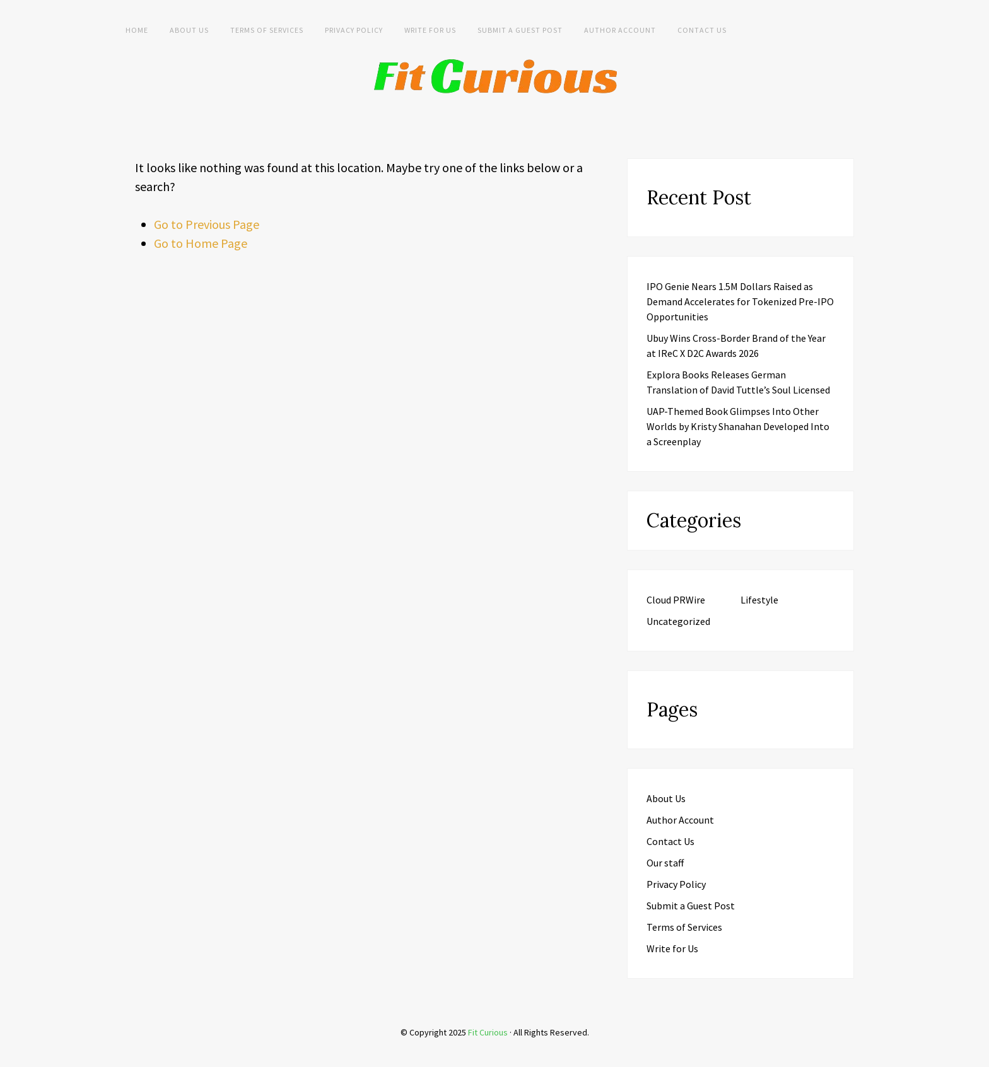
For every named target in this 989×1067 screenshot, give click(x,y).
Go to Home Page (200, 243)
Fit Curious (488, 1032)
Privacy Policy (354, 30)
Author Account (620, 30)
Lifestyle (759, 599)
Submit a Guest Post (520, 30)
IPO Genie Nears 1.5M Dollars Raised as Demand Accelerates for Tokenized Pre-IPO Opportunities (740, 301)
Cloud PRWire (676, 599)
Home (137, 30)
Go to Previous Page (206, 224)
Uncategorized (678, 621)
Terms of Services (266, 30)
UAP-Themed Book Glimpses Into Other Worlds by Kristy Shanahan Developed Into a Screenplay (738, 426)
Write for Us (430, 30)
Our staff (665, 862)
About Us (189, 30)
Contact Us (702, 30)
